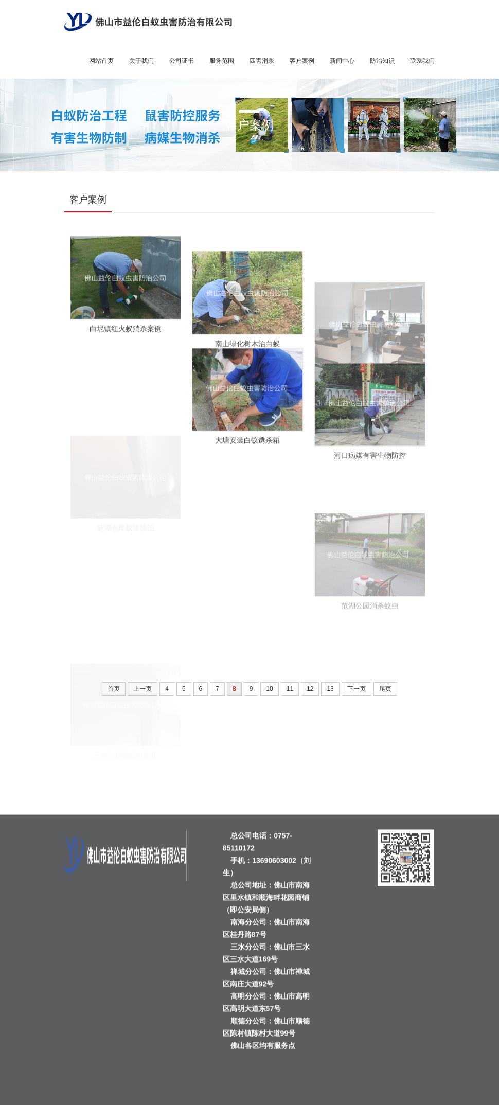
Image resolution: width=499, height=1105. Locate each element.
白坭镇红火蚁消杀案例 (126, 337)
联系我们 (422, 60)
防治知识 (382, 60)
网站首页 (101, 60)
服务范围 (221, 60)
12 (310, 688)
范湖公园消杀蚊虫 (370, 634)
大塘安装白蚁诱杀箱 (247, 448)
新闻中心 (342, 60)
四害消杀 (261, 60)
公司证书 (181, 60)
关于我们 (141, 60)
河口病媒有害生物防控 (370, 473)
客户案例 (302, 60)
